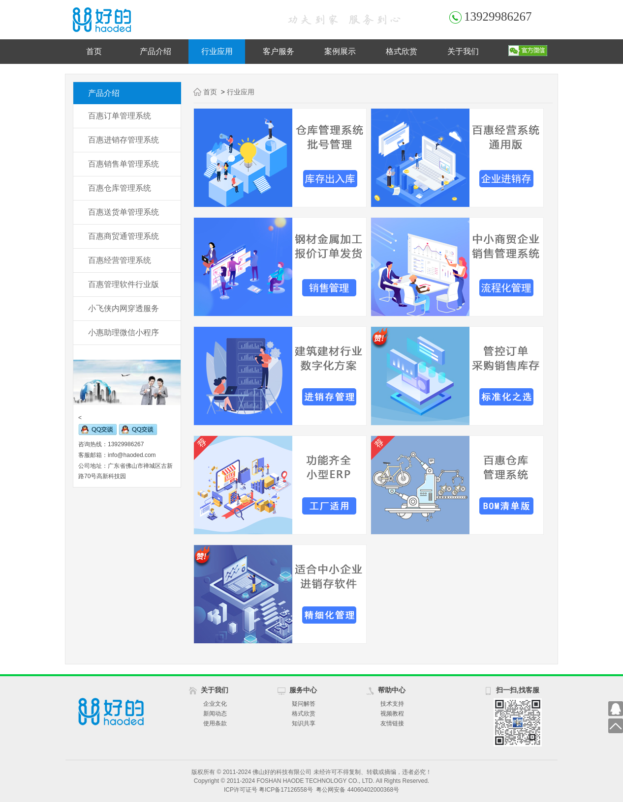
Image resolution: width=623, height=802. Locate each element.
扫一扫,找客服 (517, 690)
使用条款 (215, 723)
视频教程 (392, 713)
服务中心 (303, 690)
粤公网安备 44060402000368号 (357, 789)
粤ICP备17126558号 (285, 789)
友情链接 (392, 723)
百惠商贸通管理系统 (123, 236)
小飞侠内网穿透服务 (123, 308)
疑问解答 (303, 703)
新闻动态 (215, 713)
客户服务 (278, 51)
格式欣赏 (401, 51)
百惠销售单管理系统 (123, 164)
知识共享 (303, 723)
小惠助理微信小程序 (123, 332)
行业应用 (217, 51)
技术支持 (392, 703)
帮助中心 (391, 690)
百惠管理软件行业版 (123, 284)
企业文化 (215, 703)
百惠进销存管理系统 (123, 140)
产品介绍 (155, 51)
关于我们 (463, 51)
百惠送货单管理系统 (123, 212)
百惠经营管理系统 (119, 260)
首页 (94, 51)
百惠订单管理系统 (119, 116)
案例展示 (340, 51)
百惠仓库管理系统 (119, 188)
